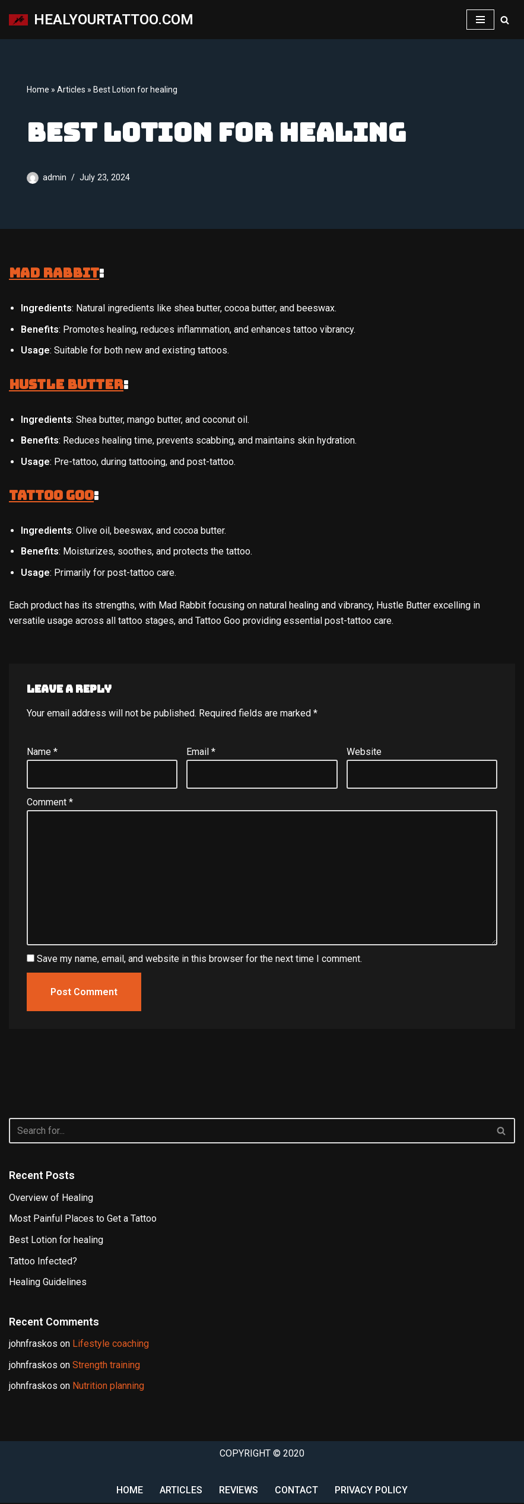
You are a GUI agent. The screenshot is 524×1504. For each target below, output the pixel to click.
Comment (50, 802)
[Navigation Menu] (480, 19)
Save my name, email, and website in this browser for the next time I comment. (199, 960)
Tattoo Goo (51, 496)
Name (42, 752)
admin (54, 178)
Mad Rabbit (54, 273)
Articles (71, 90)
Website (364, 752)
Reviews (238, 1491)
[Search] (504, 19)
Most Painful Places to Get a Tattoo (83, 1219)
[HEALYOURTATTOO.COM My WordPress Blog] (101, 19)
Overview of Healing (51, 1199)
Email (200, 752)
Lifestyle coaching (110, 1344)
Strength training (106, 1366)
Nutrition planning (108, 1387)
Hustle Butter (66, 384)
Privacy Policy (371, 1491)
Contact (296, 1491)
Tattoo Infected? (43, 1261)
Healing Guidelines (48, 1283)
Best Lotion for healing (56, 1241)
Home (38, 90)
